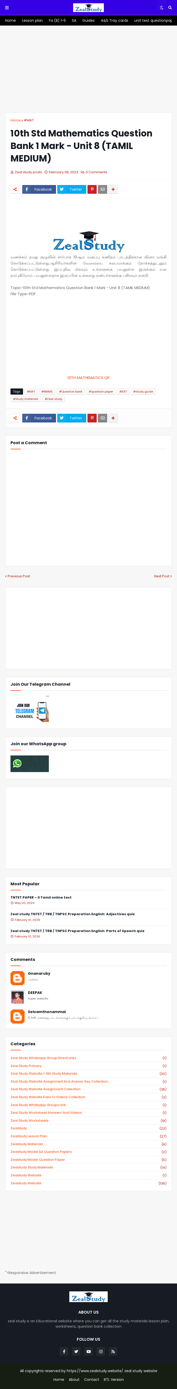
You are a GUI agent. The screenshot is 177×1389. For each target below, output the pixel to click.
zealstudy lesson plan (88, 1136)
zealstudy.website (88, 1183)
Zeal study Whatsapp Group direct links (88, 1058)
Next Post (161, 576)
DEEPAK (35, 992)
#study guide (143, 391)
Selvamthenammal (47, 1011)
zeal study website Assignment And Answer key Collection (88, 1081)
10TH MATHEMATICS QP (89, 377)
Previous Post (19, 576)
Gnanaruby (39, 973)
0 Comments (96, 172)
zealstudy (88, 1128)
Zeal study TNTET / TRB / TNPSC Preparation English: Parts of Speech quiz (77, 931)
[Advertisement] (88, 69)
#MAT (29, 120)
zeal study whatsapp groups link (88, 1105)
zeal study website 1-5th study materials (88, 1073)
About (74, 1379)
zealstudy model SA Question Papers (88, 1151)
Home (15, 120)
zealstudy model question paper (88, 1159)
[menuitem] (10, 20)
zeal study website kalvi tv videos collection (88, 1097)
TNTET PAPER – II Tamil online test (41, 898)
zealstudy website (88, 1175)
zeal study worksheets (88, 1120)
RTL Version (114, 1379)
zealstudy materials (88, 1144)
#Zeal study (53, 399)
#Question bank (70, 391)
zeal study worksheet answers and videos (88, 1112)
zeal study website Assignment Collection (88, 1089)
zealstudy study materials (88, 1167)
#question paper (101, 391)
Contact (91, 1379)
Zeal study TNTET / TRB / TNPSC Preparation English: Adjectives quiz (72, 914)
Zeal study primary (88, 1066)
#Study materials (25, 399)
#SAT (123, 391)
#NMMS (47, 391)
